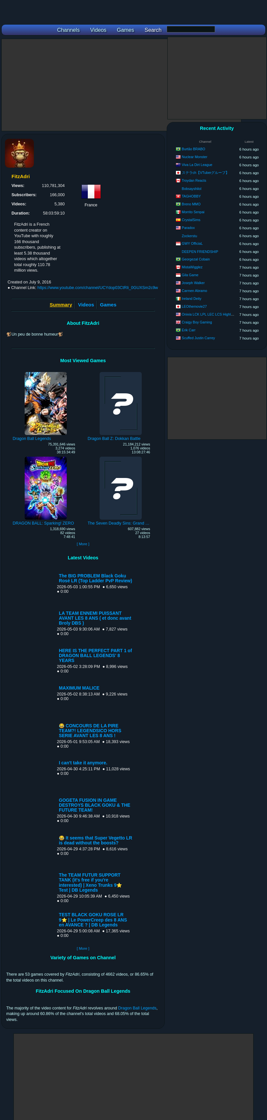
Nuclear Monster (194, 157)
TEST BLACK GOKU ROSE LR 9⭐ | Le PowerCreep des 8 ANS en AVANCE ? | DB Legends (93, 919)
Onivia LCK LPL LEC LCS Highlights (210, 314)
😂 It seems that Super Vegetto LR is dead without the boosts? (95, 840)
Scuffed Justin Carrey (198, 338)
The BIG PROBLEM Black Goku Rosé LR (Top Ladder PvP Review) (95, 578)
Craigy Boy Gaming (197, 322)
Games (108, 304)
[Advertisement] (121, 85)
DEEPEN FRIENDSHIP (200, 252)
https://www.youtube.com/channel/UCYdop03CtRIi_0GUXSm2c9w (97, 287)
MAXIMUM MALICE (79, 688)
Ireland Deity (191, 299)
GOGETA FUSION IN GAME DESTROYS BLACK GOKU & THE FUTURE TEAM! (94, 805)
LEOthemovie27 (194, 306)
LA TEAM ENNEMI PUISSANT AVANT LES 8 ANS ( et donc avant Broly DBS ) (95, 618)
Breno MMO (191, 204)
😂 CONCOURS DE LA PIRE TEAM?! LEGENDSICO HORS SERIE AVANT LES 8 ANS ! (90, 730)
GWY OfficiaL (192, 243)
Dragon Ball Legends (137, 1008)
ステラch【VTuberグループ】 (206, 173)
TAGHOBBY (191, 196)
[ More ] (83, 544)
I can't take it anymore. (83, 762)
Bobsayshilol (191, 189)
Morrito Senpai (193, 212)
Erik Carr (189, 330)
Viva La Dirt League (197, 165)
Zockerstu (189, 236)
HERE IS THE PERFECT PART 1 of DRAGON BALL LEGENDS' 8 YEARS (95, 655)
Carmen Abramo (194, 291)
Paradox (188, 228)
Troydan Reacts (194, 180)
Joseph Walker (193, 283)
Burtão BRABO (193, 149)
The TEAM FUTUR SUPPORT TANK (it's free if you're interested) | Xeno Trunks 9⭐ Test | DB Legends (90, 883)
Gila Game (190, 275)
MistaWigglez (192, 267)
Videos (86, 304)
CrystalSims (191, 220)
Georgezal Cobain (196, 259)
